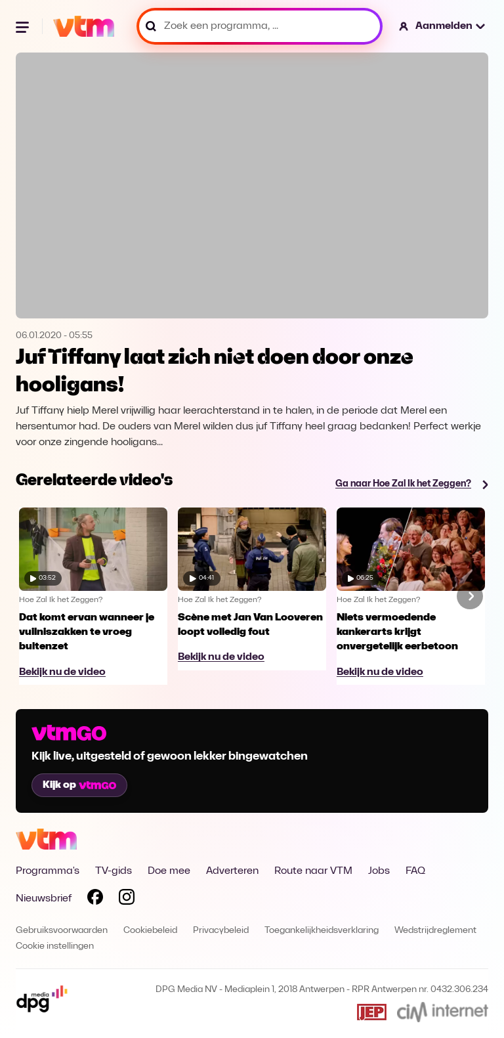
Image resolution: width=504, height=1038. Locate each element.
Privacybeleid (221, 931)
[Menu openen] (24, 26)
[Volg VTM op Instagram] (127, 899)
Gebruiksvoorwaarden (62, 931)
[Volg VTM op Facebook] (95, 899)
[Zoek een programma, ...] (259, 26)
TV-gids (113, 871)
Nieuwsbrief (44, 899)
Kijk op (79, 785)
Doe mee (169, 871)
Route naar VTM (313, 871)
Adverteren (232, 871)
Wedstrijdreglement (435, 931)
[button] (442, 26)
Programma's (47, 871)
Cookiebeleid (150, 931)
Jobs (379, 871)
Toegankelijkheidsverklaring (321, 931)
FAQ (415, 871)
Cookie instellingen (55, 946)
